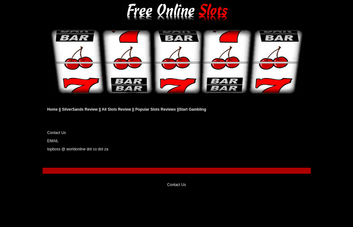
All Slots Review (116, 109)
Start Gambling (192, 109)
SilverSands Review (79, 109)
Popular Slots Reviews (155, 109)
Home (53, 109)
